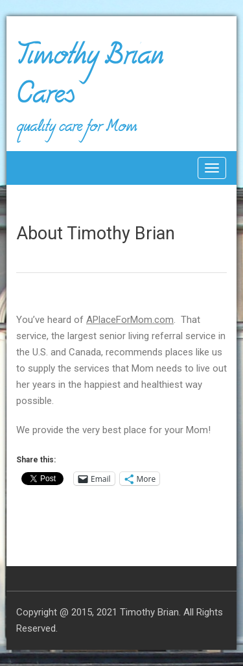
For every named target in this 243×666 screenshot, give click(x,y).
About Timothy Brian (95, 233)
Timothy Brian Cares (89, 80)
